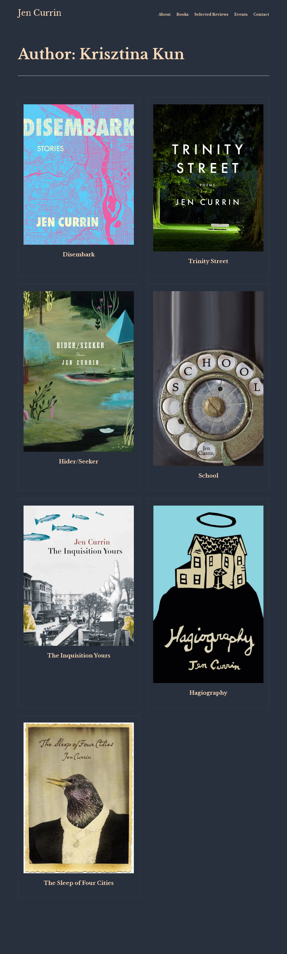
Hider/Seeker (78, 461)
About (165, 14)
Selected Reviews (211, 14)
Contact (261, 14)
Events (241, 14)
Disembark (79, 254)
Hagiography (208, 693)
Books (182, 14)
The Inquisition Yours (78, 655)
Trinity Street (208, 261)
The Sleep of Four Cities (79, 883)
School (208, 475)
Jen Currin (39, 13)
